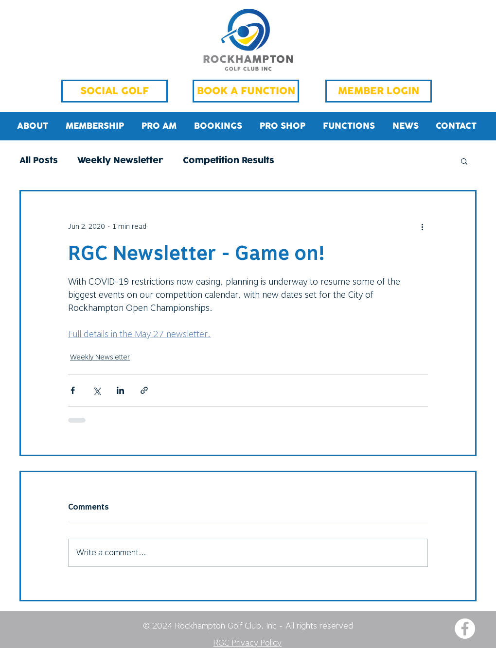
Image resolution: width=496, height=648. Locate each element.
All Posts (38, 161)
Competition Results (228, 161)
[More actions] (422, 226)
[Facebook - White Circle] (465, 628)
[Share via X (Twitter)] (96, 390)
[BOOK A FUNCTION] (246, 91)
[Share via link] (144, 390)
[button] (464, 161)
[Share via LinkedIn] (120, 390)
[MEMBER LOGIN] (378, 91)
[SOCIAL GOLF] (114, 91)
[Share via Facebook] (72, 390)
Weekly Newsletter (120, 161)
